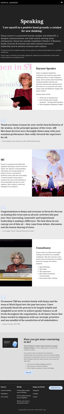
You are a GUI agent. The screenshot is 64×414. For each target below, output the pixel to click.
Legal (44, 410)
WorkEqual (4, 394)
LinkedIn (35, 394)
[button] (61, 2)
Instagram (36, 390)
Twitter (35, 397)
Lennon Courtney (6, 390)
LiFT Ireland (4, 397)
